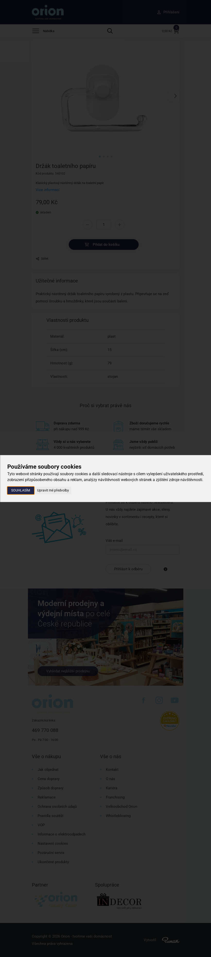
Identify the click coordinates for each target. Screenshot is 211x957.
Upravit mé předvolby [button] (53, 490)
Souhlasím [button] (20, 490)
